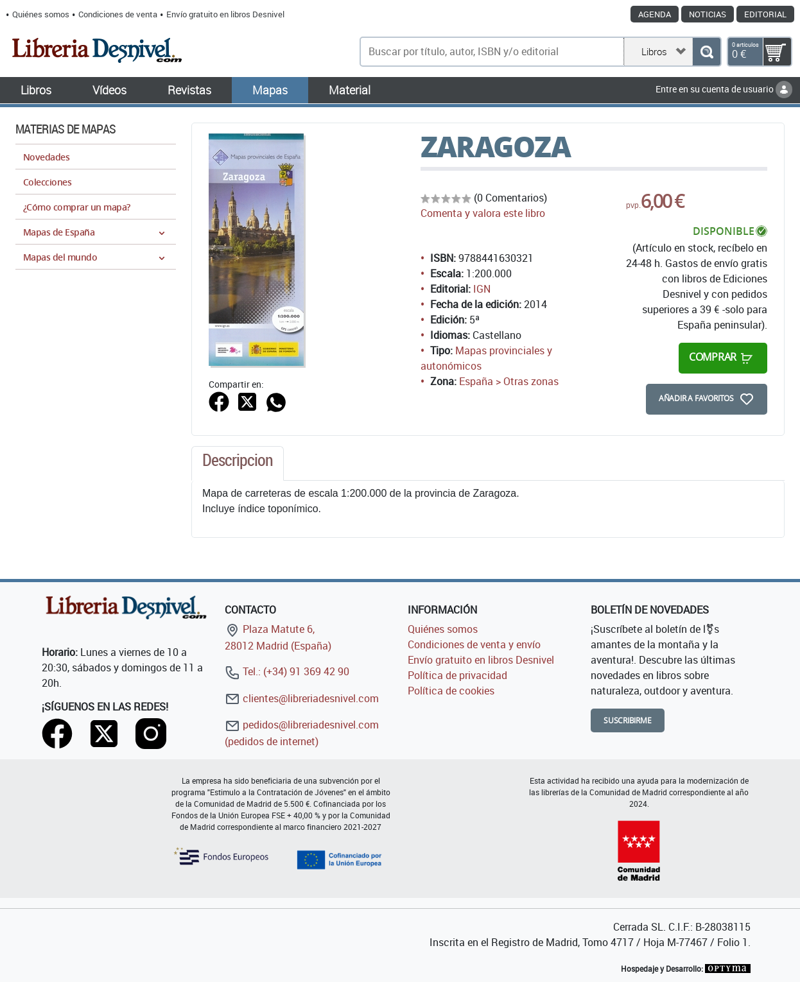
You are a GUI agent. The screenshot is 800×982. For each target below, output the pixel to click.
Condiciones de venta (117, 14)
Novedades (46, 157)
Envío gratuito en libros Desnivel (225, 14)
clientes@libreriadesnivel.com (302, 698)
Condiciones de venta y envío (474, 644)
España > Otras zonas (509, 381)
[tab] (237, 463)
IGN (482, 289)
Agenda (654, 14)
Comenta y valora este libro (483, 213)
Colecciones (47, 182)
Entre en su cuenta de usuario (724, 89)
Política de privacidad (457, 675)
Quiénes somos (40, 14)
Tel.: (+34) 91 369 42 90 (287, 671)
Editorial (765, 14)
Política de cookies (451, 691)
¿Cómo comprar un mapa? (76, 207)
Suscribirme (628, 720)
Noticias (707, 14)
